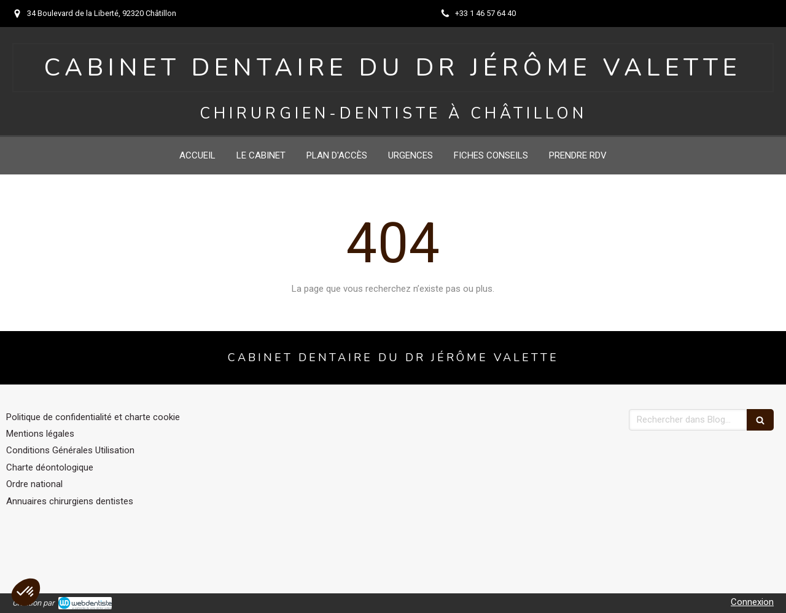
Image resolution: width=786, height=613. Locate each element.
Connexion (752, 601)
